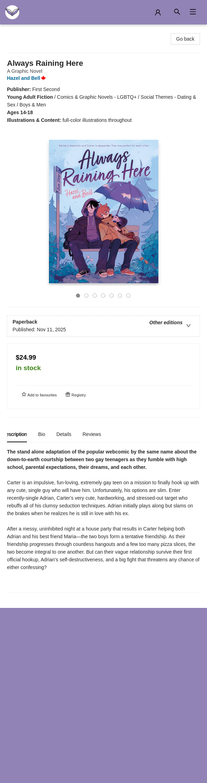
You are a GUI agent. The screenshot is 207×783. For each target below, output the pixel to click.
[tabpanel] (103, 520)
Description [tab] (19, 434)
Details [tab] (68, 434)
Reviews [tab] (96, 434)
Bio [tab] (46, 434)
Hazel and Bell (28, 78)
